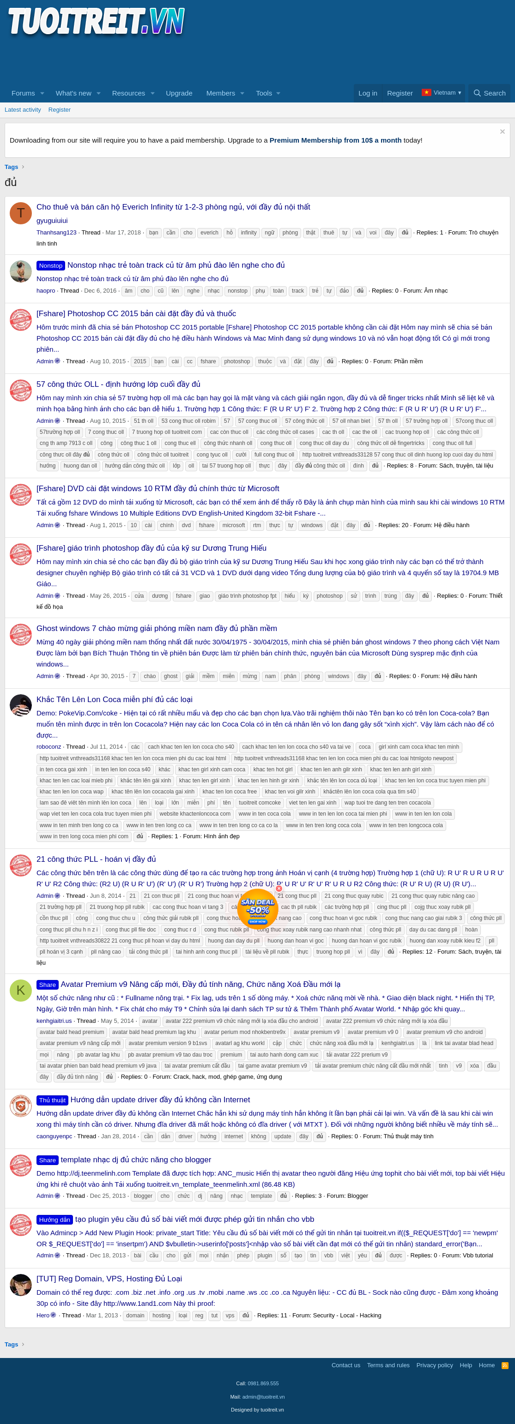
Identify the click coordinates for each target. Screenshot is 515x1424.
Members (221, 93)
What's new (73, 93)
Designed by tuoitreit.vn (257, 1409)
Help (466, 1365)
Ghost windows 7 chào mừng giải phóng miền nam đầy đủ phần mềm (156, 628)
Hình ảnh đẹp (222, 836)
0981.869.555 (263, 1383)
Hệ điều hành (452, 525)
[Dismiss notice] (501, 133)
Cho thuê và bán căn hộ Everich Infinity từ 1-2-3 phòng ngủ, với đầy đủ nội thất (173, 207)
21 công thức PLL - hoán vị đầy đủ (96, 859)
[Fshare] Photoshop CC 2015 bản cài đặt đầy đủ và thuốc (136, 313)
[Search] (489, 93)
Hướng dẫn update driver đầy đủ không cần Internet (143, 1099)
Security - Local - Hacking (347, 1315)
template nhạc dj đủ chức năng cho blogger (123, 1159)
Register (59, 109)
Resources (128, 93)
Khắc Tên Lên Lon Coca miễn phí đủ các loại (114, 699)
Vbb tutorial (478, 1255)
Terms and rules (388, 1365)
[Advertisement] (173, 60)
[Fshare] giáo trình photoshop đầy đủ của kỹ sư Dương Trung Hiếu (151, 548)
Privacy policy (435, 1365)
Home (487, 1365)
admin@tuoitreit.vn (263, 1397)
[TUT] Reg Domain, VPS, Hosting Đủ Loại (109, 1278)
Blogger (357, 1195)
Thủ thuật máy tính (408, 1136)
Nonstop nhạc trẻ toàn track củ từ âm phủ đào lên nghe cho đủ (160, 265)
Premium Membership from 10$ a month (336, 140)
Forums (23, 93)
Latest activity (23, 109)
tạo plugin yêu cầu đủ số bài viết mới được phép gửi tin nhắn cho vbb (175, 1219)
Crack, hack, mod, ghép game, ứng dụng (227, 1076)
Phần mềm (408, 361)
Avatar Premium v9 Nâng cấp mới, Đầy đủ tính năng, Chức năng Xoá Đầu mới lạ (188, 984)
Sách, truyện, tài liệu (466, 465)
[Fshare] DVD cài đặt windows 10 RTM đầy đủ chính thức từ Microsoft (157, 488)
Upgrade (179, 93)
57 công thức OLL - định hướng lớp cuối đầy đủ (118, 384)
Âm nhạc (436, 290)
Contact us (346, 1365)
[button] (42, 93)
